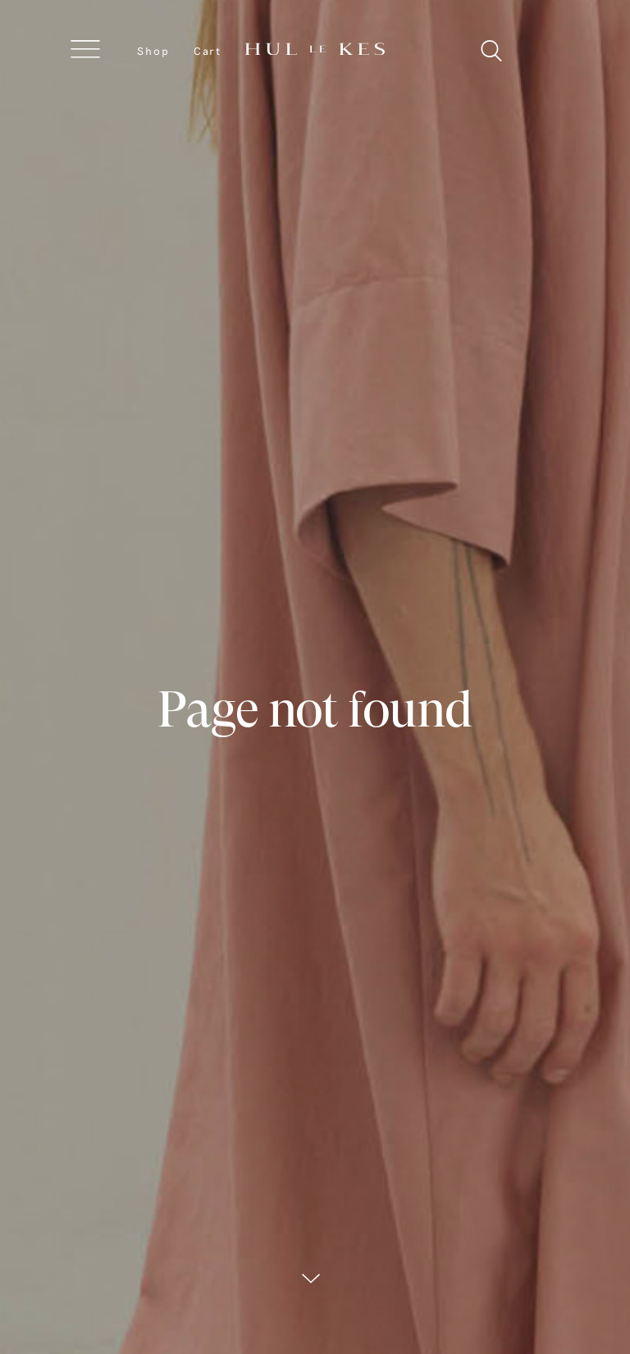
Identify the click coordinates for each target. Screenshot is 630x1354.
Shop (153, 50)
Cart (207, 50)
